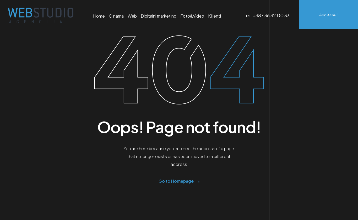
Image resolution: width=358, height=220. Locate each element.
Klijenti (214, 16)
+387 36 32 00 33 (271, 15)
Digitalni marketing (158, 16)
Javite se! (328, 14)
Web (132, 16)
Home (99, 16)
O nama (116, 16)
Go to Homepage (179, 181)
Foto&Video (192, 16)
